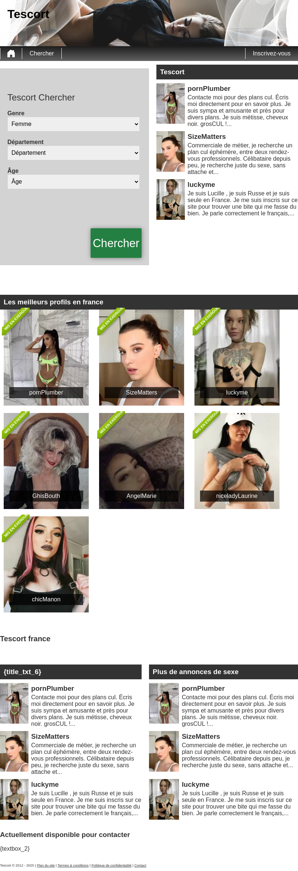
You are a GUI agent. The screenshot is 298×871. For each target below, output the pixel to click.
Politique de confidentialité (111, 865)
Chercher (42, 53)
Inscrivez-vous (272, 53)
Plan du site (46, 865)
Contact (140, 865)
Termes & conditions (73, 865)
